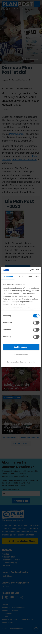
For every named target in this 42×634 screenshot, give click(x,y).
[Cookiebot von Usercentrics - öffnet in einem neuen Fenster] (29, 270)
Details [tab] (20, 276)
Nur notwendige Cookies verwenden (20, 362)
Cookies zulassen (21, 347)
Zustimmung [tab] (8, 276)
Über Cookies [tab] (33, 276)
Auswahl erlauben (21, 354)
